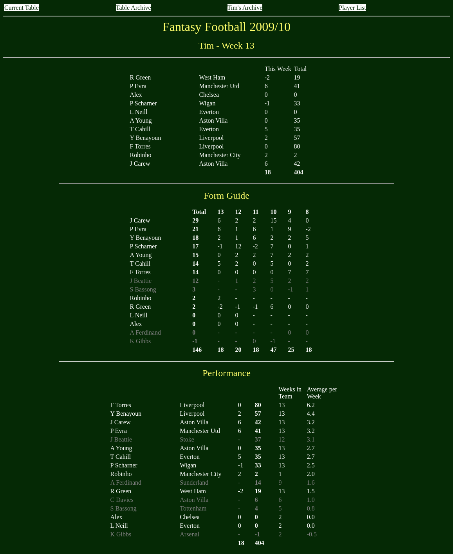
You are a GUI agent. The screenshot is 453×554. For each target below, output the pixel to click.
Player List (352, 7)
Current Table (21, 7)
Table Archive (133, 7)
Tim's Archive (245, 7)
